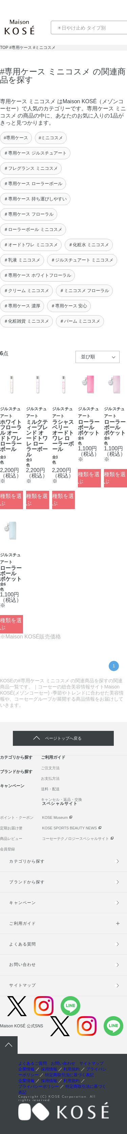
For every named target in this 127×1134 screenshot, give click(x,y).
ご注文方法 (50, 768)
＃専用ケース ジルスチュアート (35, 153)
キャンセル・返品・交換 (61, 799)
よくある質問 (22, 944)
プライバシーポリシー (38, 1086)
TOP (4, 47)
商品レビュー (11, 838)
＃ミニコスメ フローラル (84, 290)
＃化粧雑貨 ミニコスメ (26, 321)
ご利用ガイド (53, 757)
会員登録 (7, 849)
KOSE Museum (55, 817)
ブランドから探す (16, 771)
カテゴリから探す (16, 757)
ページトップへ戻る (63, 738)
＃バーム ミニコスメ (80, 321)
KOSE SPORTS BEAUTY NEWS (69, 828)
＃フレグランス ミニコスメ (31, 168)
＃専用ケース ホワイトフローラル (37, 275)
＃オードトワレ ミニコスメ (31, 244)
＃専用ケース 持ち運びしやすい (35, 198)
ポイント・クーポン (17, 817)
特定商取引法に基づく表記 (69, 1075)
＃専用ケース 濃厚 (22, 305)
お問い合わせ (22, 964)
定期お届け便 (11, 828)
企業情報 (26, 1069)
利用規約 (71, 1069)
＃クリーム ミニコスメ (26, 290)
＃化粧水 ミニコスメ (88, 244)
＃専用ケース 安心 (69, 305)
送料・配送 (50, 789)
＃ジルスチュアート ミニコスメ (82, 260)
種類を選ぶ (11, 499)
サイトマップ (22, 985)
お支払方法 (50, 778)
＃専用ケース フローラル (29, 214)
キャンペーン (12, 786)
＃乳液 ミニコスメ (22, 260)
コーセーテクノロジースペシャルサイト (75, 838)
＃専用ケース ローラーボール (33, 183)
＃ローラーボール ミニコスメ (33, 229)
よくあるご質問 (32, 1063)
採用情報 (49, 1069)
